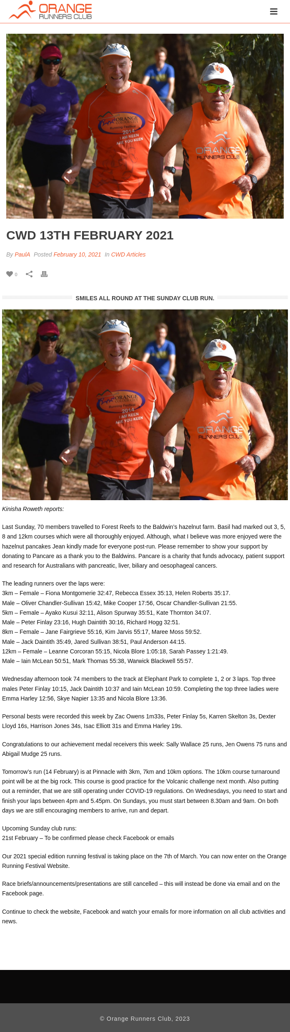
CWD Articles (128, 254)
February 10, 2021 (77, 254)
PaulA (22, 254)
